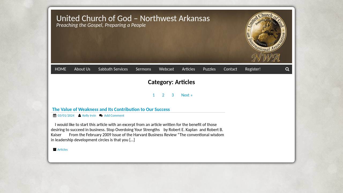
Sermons (143, 69)
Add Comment (114, 115)
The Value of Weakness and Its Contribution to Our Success (111, 109)
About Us (82, 69)
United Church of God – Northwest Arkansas (133, 18)
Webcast (166, 69)
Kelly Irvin (89, 115)
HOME (60, 69)
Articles (188, 69)
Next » (187, 95)
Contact (230, 69)
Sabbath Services (113, 69)
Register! (253, 69)
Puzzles (209, 69)
